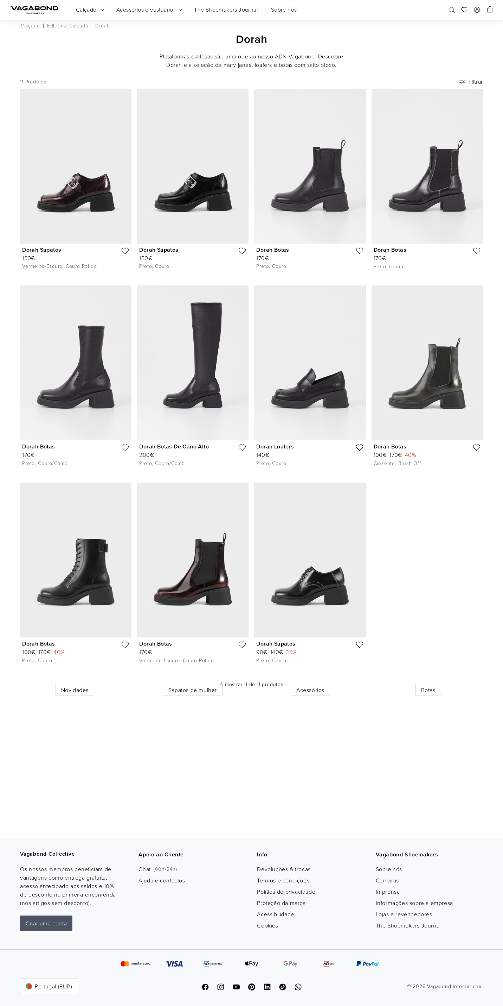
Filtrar (470, 81)
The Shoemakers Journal (408, 925)
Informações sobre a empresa (414, 903)
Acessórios (310, 690)
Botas (428, 690)
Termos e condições (283, 880)
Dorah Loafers (275, 446)
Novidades (75, 690)
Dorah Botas (272, 250)
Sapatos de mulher (192, 690)
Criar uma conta (46, 923)
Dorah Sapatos (41, 250)
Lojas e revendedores (404, 914)
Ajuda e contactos (161, 880)
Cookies (267, 925)
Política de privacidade (286, 891)
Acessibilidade (275, 914)
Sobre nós (389, 869)
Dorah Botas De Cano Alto (174, 446)
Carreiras (387, 880)
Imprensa (388, 891)
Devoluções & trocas (283, 869)
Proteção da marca (281, 903)
